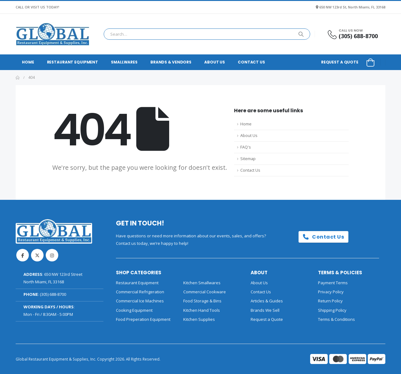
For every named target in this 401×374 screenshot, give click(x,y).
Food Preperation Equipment (143, 319)
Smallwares (124, 62)
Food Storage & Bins (202, 301)
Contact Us (251, 62)
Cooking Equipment (134, 310)
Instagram (52, 255)
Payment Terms (333, 283)
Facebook (22, 255)
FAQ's (245, 147)
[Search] (301, 34)
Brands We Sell (265, 310)
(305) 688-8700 (53, 294)
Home (28, 62)
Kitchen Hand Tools (201, 310)
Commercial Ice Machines (140, 301)
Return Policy (330, 301)
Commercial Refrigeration (140, 292)
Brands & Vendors (170, 62)
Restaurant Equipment (72, 62)
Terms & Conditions (336, 319)
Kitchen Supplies (199, 319)
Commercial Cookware (204, 292)
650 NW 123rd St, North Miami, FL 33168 (352, 7)
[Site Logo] (53, 34)
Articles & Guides (267, 301)
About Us (214, 62)
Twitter (37, 255)
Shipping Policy (332, 310)
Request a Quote (339, 62)
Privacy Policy (331, 292)
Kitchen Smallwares (202, 283)
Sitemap (248, 158)
